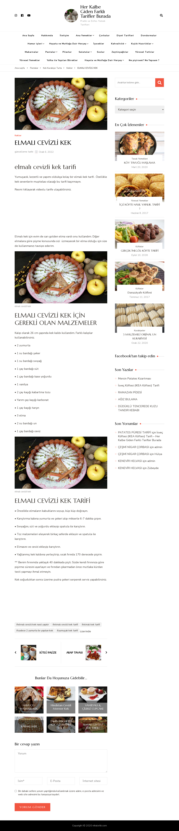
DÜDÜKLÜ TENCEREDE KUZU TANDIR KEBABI (138, 408)
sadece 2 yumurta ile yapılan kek (35, 630)
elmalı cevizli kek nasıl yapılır (33, 624)
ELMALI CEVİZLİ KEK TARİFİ (93, 726)
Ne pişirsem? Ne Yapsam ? (144, 60)
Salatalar (84, 52)
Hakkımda (47, 35)
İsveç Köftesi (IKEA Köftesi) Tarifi (138, 385)
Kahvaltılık (117, 43)
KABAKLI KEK (29, 726)
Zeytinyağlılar (120, 52)
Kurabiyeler (139, 330)
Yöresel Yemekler (30, 60)
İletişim (64, 35)
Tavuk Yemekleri (139, 158)
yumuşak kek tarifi (68, 630)
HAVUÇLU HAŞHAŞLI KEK (29, 707)
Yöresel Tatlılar (144, 52)
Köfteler (140, 246)
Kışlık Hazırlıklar (141, 43)
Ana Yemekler (84, 35)
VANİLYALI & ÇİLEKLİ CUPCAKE (93, 707)
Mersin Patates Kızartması (134, 378)
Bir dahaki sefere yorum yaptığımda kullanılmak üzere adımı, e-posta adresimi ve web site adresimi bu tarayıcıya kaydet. (61, 792)
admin (158, 447)
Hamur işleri (35, 43)
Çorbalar (104, 35)
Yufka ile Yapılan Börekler (62, 60)
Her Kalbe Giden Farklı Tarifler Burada (95, 11)
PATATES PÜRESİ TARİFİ (134, 432)
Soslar (101, 52)
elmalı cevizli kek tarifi (66, 624)
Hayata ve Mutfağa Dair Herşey (67, 43)
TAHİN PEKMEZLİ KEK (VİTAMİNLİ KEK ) (61, 725)
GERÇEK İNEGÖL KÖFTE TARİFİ (139, 250)
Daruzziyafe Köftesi (140, 292)
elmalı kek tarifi (91, 624)
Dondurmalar (149, 35)
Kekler (18, 135)
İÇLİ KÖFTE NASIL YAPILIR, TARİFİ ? (139, 206)
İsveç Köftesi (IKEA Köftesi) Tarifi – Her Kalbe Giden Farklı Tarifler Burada (140, 436)
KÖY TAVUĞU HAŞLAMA (139, 162)
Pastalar (50, 52)
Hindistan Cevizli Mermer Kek (61, 707)
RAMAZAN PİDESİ (130, 392)
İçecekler (98, 43)
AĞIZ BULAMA (127, 399)
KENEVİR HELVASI (130, 461)
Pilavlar (67, 52)
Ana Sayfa (28, 35)
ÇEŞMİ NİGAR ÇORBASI (133, 447)
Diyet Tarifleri (125, 35)
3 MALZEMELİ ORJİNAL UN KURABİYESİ (139, 336)
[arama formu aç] (161, 15)
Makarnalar (31, 52)
